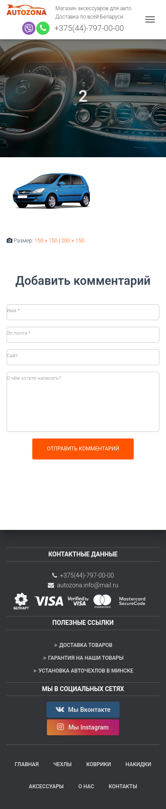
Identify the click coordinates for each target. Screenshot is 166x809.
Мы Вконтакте (82, 709)
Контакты (122, 786)
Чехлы (62, 764)
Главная (27, 764)
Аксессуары (46, 786)
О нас (86, 786)
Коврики (98, 764)
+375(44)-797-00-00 (87, 28)
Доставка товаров (85, 645)
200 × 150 (72, 241)
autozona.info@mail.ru (83, 585)
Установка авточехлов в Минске (86, 671)
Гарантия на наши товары (86, 658)
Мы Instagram (83, 727)
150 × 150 (46, 241)
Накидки (138, 764)
